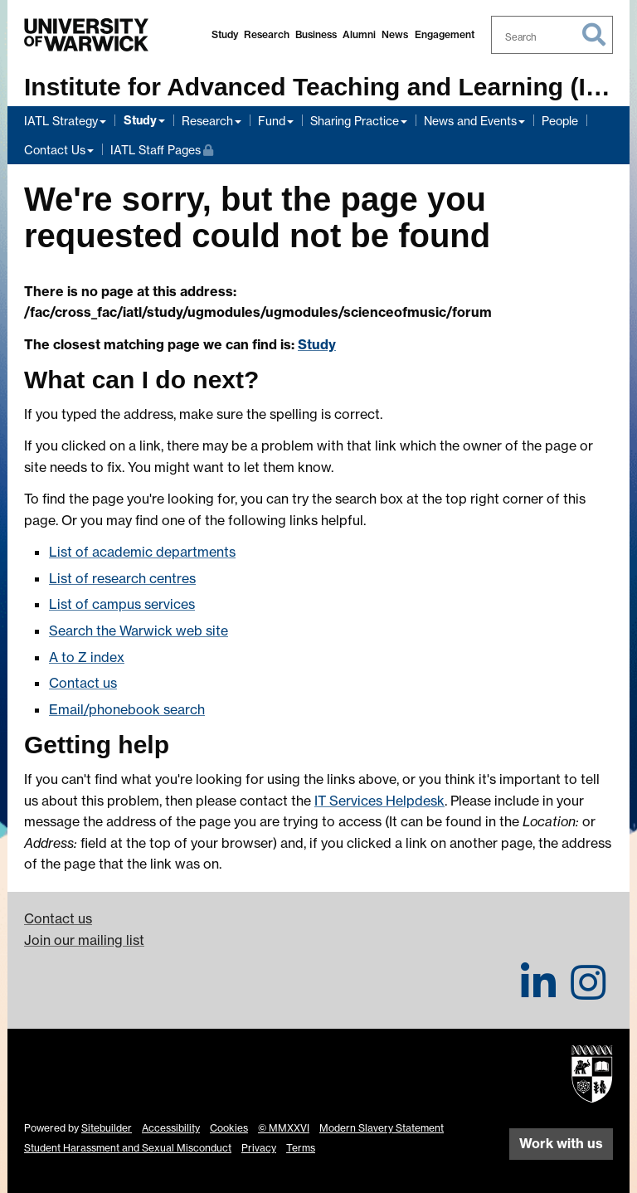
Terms (300, 1148)
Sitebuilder (106, 1128)
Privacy (258, 1148)
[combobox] (552, 35)
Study (225, 34)
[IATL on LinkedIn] (538, 992)
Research (266, 34)
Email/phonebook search (127, 709)
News (395, 34)
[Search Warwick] (552, 35)
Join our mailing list (84, 940)
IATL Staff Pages (161, 148)
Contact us (83, 682)
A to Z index (86, 657)
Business (316, 34)
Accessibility (171, 1128)
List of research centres (122, 578)
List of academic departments (142, 551)
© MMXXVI (283, 1128)
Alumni (359, 34)
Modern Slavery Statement (381, 1128)
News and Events (470, 121)
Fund (271, 121)
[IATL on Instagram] (588, 992)
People (560, 121)
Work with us (561, 1143)
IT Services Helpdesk (379, 800)
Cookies (229, 1128)
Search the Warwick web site (138, 630)
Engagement (444, 34)
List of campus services (122, 604)
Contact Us (54, 150)
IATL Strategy (61, 121)
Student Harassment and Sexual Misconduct (127, 1148)
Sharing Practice (354, 121)
